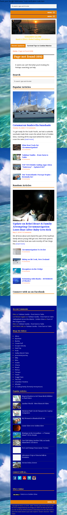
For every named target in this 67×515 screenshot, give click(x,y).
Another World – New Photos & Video (35, 403)
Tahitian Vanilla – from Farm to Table (31, 314)
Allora (17, 336)
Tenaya (17, 372)
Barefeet (18, 339)
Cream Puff (19, 343)
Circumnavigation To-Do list (34, 250)
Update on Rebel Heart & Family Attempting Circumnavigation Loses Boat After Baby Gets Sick (32, 226)
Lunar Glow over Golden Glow (33, 426)
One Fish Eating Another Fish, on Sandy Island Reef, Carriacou (36, 441)
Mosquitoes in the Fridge (32, 269)
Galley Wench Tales (22, 353)
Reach (17, 367)
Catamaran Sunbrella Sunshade (32, 125)
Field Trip (18, 348)
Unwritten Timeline (21, 382)
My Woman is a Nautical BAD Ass (33, 418)
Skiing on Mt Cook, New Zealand (35, 259)
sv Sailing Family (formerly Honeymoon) (28, 387)
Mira (16, 360)
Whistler (18, 384)
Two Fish (18, 379)
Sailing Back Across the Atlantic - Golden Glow (29, 319)
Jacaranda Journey (21, 355)
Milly (16, 358)
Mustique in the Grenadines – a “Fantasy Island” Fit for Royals (36, 434)
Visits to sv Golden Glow (28, 494)
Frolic (17, 351)
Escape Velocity (20, 346)
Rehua (17, 370)
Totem (17, 375)
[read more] (29, 139)
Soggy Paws (19, 377)
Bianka (17, 341)
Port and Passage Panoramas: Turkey (35, 448)
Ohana (17, 365)
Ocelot (17, 363)
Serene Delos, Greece (29, 463)
